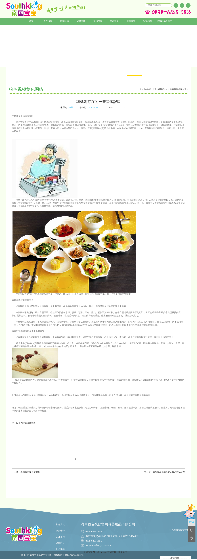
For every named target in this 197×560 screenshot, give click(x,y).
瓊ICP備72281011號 (74, 555)
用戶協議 (60, 549)
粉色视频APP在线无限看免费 (167, 79)
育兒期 (183, 72)
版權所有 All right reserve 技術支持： (101, 552)
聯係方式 (60, 524)
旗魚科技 (122, 552)
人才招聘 (60, 537)
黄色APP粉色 (151, 72)
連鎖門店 (60, 543)
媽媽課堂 (162, 89)
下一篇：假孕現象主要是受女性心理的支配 (164, 472)
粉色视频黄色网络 (175, 89)
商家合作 (60, 530)
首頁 (154, 89)
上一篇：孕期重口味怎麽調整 (26, 472)
